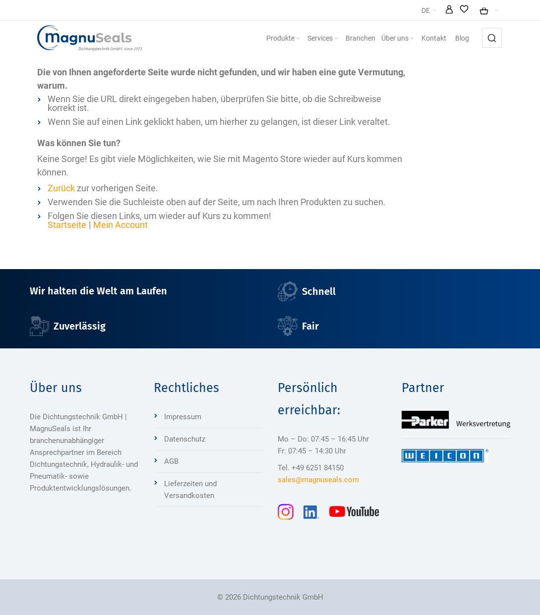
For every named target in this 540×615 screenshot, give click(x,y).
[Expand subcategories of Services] (336, 39)
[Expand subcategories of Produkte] (298, 39)
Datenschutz (184, 439)
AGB (171, 461)
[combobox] (492, 38)
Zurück (61, 188)
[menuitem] (283, 38)
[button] (449, 10)
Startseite (67, 225)
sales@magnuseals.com (318, 479)
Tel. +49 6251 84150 (311, 467)
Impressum (182, 416)
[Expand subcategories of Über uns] (412, 39)
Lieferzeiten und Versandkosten (190, 489)
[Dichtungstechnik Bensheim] (89, 38)
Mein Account (120, 225)
